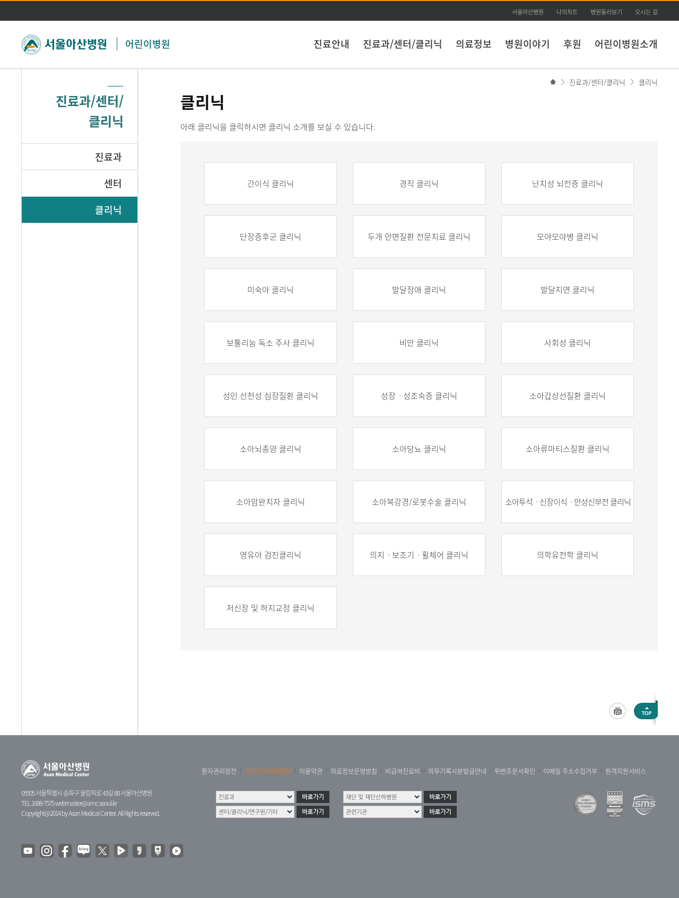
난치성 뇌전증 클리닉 (567, 183)
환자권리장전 (219, 771)
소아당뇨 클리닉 (419, 449)
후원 (572, 44)
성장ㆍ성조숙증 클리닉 (419, 396)
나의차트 (567, 11)
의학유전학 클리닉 (567, 555)
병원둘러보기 (606, 11)
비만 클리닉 (419, 342)
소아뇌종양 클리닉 (270, 449)
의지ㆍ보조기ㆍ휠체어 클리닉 (419, 555)
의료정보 (474, 44)
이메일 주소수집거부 (570, 771)
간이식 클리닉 (270, 183)
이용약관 (311, 771)
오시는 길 (646, 11)
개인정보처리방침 (268, 771)
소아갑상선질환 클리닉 (567, 396)
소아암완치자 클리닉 (270, 502)
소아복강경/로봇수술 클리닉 (419, 502)
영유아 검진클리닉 (270, 555)
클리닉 (648, 82)
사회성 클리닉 (567, 342)
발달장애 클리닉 (419, 289)
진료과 (108, 157)
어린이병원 (147, 44)
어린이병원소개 (626, 44)
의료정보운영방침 (353, 771)
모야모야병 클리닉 (567, 236)
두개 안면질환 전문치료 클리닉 (419, 236)
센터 (113, 183)
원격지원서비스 (625, 771)
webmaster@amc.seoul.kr (86, 803)
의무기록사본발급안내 (457, 771)
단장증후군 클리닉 (270, 236)
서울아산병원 (528, 11)
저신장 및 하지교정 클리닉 (271, 608)
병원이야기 (527, 44)
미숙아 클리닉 (270, 289)
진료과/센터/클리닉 (402, 44)
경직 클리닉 (419, 183)
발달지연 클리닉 (568, 289)
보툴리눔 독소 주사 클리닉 (271, 342)
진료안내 (332, 44)
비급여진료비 (402, 771)
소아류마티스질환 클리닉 (568, 449)
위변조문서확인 (514, 771)
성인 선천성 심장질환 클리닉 (270, 396)
